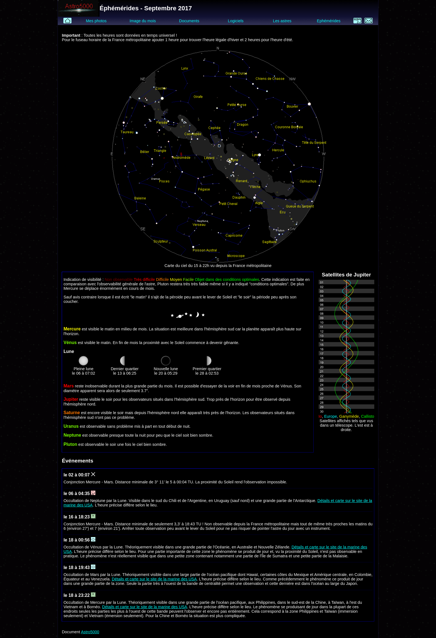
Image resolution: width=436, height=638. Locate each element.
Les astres (282, 21)
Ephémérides (329, 21)
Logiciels (236, 21)
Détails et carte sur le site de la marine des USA (154, 579)
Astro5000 (90, 632)
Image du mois (143, 21)
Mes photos (96, 21)
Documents (189, 21)
